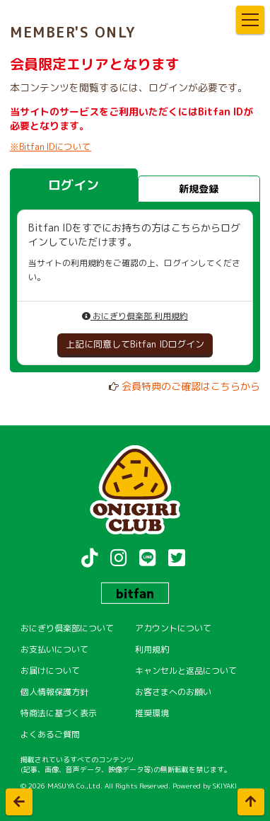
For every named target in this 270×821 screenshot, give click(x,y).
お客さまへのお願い (173, 692)
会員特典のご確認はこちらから (191, 386)
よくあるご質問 (50, 734)
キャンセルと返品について (186, 671)
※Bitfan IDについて (50, 146)
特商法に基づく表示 (58, 713)
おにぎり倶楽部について (67, 628)
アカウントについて (173, 628)
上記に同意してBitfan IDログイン (135, 344)
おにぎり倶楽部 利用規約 (135, 316)
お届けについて (50, 671)
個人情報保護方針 (54, 692)
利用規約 (152, 649)
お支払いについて (54, 649)
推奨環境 (152, 713)
